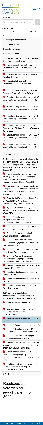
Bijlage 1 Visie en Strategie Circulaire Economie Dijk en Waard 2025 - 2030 (20, 92)
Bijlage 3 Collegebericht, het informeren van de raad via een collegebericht (21, 227)
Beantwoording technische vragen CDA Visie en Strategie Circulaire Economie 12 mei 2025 (21, 100)
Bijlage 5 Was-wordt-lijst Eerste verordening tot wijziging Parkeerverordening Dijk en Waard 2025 (21, 242)
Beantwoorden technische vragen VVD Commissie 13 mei (21, 287)
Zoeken (4, 17)
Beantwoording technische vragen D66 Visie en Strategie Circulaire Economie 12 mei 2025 (21, 109)
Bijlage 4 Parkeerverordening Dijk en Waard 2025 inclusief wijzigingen (20, 234)
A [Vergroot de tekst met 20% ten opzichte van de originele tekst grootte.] (7, 35)
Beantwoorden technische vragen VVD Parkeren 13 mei (21, 273)
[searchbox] (18, 22)
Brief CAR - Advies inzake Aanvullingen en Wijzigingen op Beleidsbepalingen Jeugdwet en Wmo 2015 (21, 366)
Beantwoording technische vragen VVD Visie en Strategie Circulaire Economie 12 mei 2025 (21, 147)
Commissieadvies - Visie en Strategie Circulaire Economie (20, 75)
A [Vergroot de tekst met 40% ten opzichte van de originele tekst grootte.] (11, 35)
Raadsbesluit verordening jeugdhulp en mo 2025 (21, 319)
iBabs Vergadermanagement (15, 423)
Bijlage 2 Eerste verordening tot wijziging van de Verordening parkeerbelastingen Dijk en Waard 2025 (19, 219)
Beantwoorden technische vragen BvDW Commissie (21, 280)
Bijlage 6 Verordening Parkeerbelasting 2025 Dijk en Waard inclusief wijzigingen (21, 250)
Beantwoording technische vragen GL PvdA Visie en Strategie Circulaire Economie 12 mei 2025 (21, 128)
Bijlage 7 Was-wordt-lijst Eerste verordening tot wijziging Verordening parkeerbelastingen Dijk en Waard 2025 (19, 258)
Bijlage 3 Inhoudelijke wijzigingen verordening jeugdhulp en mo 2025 (18, 337)
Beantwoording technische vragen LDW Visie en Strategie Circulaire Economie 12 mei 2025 (21, 137)
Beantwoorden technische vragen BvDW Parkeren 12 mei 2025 (21, 266)
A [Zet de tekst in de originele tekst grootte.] (3, 36)
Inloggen (35, 423)
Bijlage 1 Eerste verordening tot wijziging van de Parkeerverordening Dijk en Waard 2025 (21, 210)
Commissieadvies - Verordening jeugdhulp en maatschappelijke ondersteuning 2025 (18, 311)
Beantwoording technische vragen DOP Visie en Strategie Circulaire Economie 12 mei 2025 (21, 118)
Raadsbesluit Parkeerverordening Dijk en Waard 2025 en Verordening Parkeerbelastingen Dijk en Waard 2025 (20, 201)
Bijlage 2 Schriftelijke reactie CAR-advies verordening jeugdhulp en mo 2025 (20, 330)
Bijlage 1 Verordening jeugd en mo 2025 (21, 325)
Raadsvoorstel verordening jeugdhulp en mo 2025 (21, 303)
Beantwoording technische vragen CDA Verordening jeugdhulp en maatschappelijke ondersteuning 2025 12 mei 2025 (21, 345)
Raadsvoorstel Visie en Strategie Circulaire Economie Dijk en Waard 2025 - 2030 (20, 67)
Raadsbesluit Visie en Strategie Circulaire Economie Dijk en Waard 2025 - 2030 (20, 83)
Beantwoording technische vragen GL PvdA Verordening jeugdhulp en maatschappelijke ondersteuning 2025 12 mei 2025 (21, 356)
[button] (37, 22)
